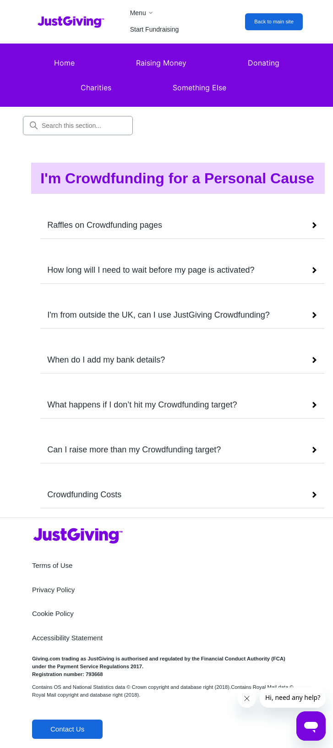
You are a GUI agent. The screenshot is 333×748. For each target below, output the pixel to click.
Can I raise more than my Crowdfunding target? (134, 449)
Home (64, 62)
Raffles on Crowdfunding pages (104, 225)
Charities (96, 87)
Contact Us (67, 729)
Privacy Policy (53, 590)
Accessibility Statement (67, 638)
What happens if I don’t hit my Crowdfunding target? (142, 404)
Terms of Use (52, 565)
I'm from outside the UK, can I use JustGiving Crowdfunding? (158, 314)
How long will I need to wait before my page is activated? (150, 270)
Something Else (199, 87)
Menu (141, 12)
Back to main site (274, 21)
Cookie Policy (53, 613)
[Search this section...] (77, 125)
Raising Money (161, 62)
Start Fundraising (154, 29)
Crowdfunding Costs (84, 494)
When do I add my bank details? (106, 359)
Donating (263, 62)
